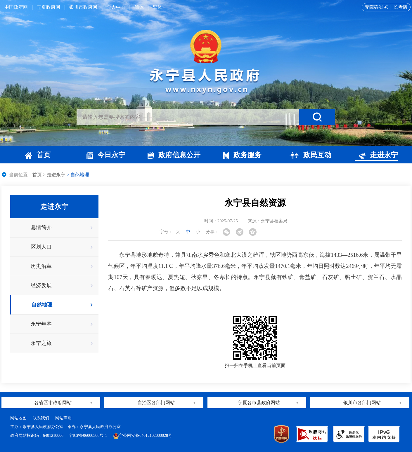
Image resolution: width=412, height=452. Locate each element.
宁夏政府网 (48, 7)
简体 (139, 7)
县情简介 (41, 228)
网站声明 (63, 418)
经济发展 (41, 285)
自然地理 (41, 305)
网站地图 (18, 418)
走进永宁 (378, 155)
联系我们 (41, 418)
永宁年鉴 (41, 324)
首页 (38, 155)
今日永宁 (105, 155)
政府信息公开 (174, 155)
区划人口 (41, 247)
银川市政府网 (83, 7)
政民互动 (310, 155)
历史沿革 (41, 266)
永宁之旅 (41, 343)
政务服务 (242, 155)
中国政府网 (16, 7)
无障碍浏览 (376, 7)
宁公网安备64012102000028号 (142, 435)
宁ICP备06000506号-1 (88, 435)
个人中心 (116, 7)
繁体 (157, 7)
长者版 (401, 7)
